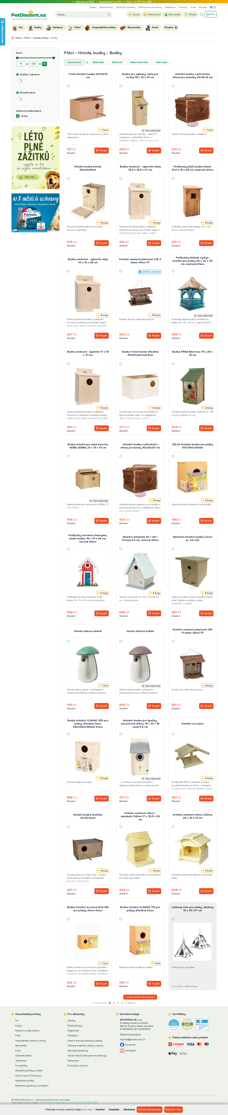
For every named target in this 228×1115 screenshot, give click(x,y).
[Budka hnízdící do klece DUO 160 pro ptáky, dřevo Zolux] (88, 942)
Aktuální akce (27, 92)
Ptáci (27, 37)
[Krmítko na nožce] (192, 757)
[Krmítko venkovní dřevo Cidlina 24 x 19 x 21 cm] (192, 849)
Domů (16, 37)
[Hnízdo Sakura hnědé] (140, 664)
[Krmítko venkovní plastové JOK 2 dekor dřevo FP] (140, 294)
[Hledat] (109, 14)
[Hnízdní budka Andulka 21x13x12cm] (88, 849)
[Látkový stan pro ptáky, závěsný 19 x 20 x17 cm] (192, 942)
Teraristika (20, 1060)
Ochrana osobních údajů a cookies (85, 1045)
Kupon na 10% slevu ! (139, 1)
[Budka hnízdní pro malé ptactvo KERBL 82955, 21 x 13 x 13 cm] (88, 479)
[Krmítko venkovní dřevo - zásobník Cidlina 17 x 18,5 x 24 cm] (140, 849)
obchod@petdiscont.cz (132, 1039)
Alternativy (191, 986)
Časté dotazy (106, 7)
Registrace (73, 1030)
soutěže (110, 1)
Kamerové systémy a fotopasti (31, 1085)
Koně (18, 1050)
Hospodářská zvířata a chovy (30, 1040)
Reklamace (170, 7)
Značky (92, 7)
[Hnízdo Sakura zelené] (88, 664)
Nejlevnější (98, 62)
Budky (54, 37)
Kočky (18, 1025)
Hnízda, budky (40, 37)
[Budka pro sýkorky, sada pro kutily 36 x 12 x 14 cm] (140, 109)
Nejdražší (117, 62)
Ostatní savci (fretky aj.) (28, 1075)
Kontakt (203, 7)
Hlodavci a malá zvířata (27, 1030)
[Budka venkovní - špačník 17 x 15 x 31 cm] (88, 386)
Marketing (128, 1109)
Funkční (99, 1109)
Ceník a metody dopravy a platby (85, 1040)
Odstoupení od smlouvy (150, 7)
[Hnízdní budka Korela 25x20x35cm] (88, 201)
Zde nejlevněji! (152, 130)
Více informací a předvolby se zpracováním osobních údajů (68, 1102)
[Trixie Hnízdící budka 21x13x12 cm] (88, 109)
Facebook (128, 1044)
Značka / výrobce (30, 74)
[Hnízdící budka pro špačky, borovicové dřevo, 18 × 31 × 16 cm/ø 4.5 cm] (140, 757)
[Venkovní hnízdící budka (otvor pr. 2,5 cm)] (192, 571)
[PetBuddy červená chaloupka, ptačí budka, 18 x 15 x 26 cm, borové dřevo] (88, 571)
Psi (16, 1020)
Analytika (113, 1109)
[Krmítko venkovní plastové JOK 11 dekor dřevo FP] (192, 664)
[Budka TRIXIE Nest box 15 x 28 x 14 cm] (192, 386)
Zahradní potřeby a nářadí (28, 1070)
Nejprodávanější (139, 62)
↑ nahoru (130, 1002)
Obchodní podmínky (125, 7)
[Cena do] (34, 64)
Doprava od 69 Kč (85, 1)
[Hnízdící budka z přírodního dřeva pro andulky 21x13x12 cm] (192, 109)
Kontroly (183, 7)
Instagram (128, 1050)
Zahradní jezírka (23, 1055)
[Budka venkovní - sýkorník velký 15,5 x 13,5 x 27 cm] (140, 201)
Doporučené (74, 62)
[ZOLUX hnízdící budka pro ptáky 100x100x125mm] (192, 479)
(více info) (87, 1109)
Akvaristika (21, 1045)
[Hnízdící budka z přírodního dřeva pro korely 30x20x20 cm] (140, 479)
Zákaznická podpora (130, 1034)
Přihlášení (73, 1035)
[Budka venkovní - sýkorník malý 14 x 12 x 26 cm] (88, 294)
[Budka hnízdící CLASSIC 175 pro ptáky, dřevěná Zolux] (140, 942)
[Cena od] (21, 64)
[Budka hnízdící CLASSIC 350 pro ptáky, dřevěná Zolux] (88, 757)
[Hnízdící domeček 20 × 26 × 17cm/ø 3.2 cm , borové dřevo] (140, 571)
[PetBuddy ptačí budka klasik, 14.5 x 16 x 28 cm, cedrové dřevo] (192, 201)
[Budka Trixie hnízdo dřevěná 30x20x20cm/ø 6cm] (140, 386)
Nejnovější (161, 62)
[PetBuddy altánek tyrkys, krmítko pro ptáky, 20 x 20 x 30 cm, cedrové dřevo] (192, 294)
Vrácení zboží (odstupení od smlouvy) (87, 1055)
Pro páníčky (21, 1065)
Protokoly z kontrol (77, 1065)
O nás (193, 7)
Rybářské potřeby (24, 1080)
